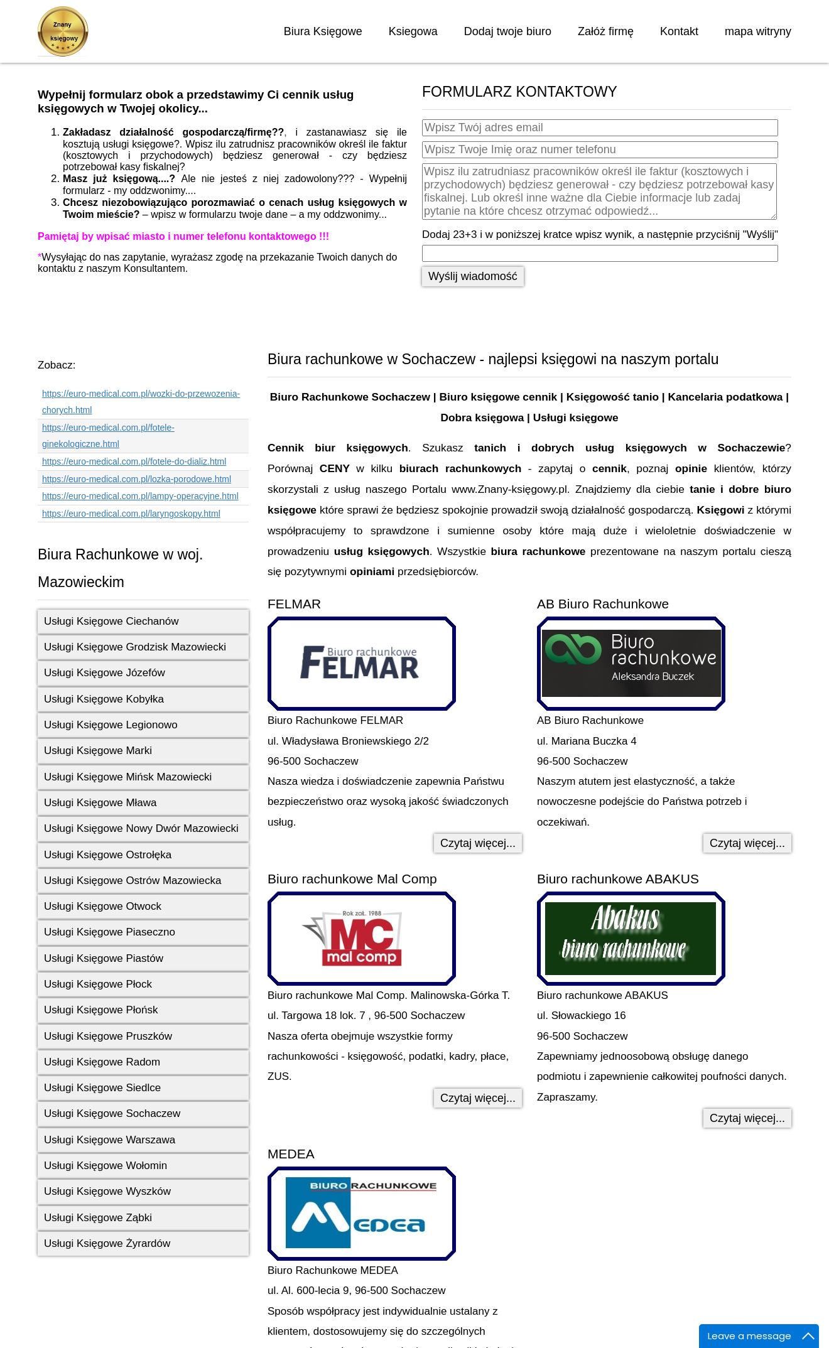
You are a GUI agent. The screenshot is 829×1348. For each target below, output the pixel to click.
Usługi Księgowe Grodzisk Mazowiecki (135, 647)
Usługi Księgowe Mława (100, 803)
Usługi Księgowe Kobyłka (104, 699)
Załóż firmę (606, 31)
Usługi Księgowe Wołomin (105, 1166)
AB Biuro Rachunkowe (603, 603)
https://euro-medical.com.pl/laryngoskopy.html (131, 514)
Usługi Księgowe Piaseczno (109, 932)
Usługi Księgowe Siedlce (102, 1088)
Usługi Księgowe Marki (98, 751)
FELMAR (294, 603)
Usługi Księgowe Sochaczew (112, 1113)
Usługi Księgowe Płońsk (101, 1010)
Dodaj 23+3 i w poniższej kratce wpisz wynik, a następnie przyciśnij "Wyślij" (600, 234)
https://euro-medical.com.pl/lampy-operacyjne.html (140, 496)
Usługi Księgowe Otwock (102, 906)
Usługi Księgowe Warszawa (109, 1140)
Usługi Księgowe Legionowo (111, 725)
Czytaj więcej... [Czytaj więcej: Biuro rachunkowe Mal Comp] (478, 1098)
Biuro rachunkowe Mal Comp (352, 878)
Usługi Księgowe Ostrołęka (107, 855)
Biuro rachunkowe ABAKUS (618, 878)
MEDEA (291, 1153)
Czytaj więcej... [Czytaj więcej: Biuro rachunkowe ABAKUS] (747, 1118)
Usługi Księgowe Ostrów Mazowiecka (133, 881)
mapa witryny (758, 31)
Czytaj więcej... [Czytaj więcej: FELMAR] (478, 843)
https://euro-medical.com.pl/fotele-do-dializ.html (134, 461)
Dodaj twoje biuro (507, 31)
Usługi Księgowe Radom (102, 1062)
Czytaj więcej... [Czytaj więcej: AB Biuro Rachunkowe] (747, 843)
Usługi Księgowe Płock (98, 984)
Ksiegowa (413, 31)
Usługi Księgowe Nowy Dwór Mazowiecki (141, 828)
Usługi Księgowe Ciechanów (111, 621)
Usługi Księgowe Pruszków (108, 1036)
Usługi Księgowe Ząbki (98, 1218)
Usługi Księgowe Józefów (104, 673)
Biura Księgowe (323, 31)
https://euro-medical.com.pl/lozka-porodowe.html (136, 479)
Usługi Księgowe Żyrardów (107, 1243)
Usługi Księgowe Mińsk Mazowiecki (128, 777)
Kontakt (679, 31)
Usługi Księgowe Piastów (103, 958)
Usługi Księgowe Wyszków (107, 1191)
